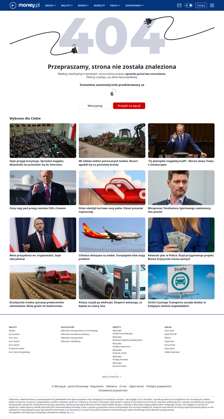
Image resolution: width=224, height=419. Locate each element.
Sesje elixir (169, 341)
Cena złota (169, 330)
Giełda (49, 5)
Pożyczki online (120, 353)
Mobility (99, 5)
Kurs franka (14, 341)
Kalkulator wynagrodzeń (72, 337)
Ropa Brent (170, 348)
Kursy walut (14, 334)
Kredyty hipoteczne (121, 346)
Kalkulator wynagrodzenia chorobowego (79, 330)
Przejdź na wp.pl (129, 106)
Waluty (65, 5)
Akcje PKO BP (171, 334)
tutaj (72, 412)
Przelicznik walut (16, 348)
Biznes (82, 5)
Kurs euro (13, 337)
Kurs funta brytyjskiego (19, 352)
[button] (212, 5)
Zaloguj (201, 5)
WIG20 (168, 337)
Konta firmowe (119, 366)
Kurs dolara (14, 345)
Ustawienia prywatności (112, 390)
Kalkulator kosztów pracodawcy (75, 334)
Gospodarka (133, 5)
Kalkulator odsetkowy (71, 341)
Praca (113, 5)
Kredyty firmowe (120, 359)
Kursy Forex (170, 345)
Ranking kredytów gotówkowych (127, 340)
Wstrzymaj (95, 106)
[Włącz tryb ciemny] (189, 5)
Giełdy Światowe (172, 352)
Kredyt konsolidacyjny (123, 333)
